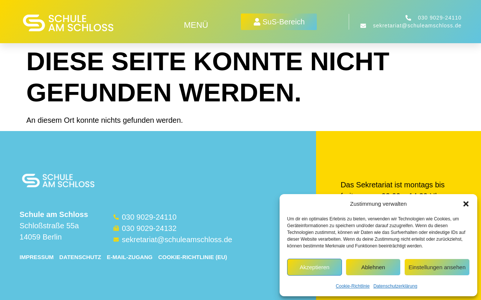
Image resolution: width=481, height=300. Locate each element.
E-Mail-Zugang (130, 257)
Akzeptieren (314, 267)
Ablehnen (373, 267)
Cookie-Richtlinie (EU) (192, 257)
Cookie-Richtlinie (353, 286)
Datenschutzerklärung (395, 286)
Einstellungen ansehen (437, 267)
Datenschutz (80, 257)
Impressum (37, 257)
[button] (466, 204)
